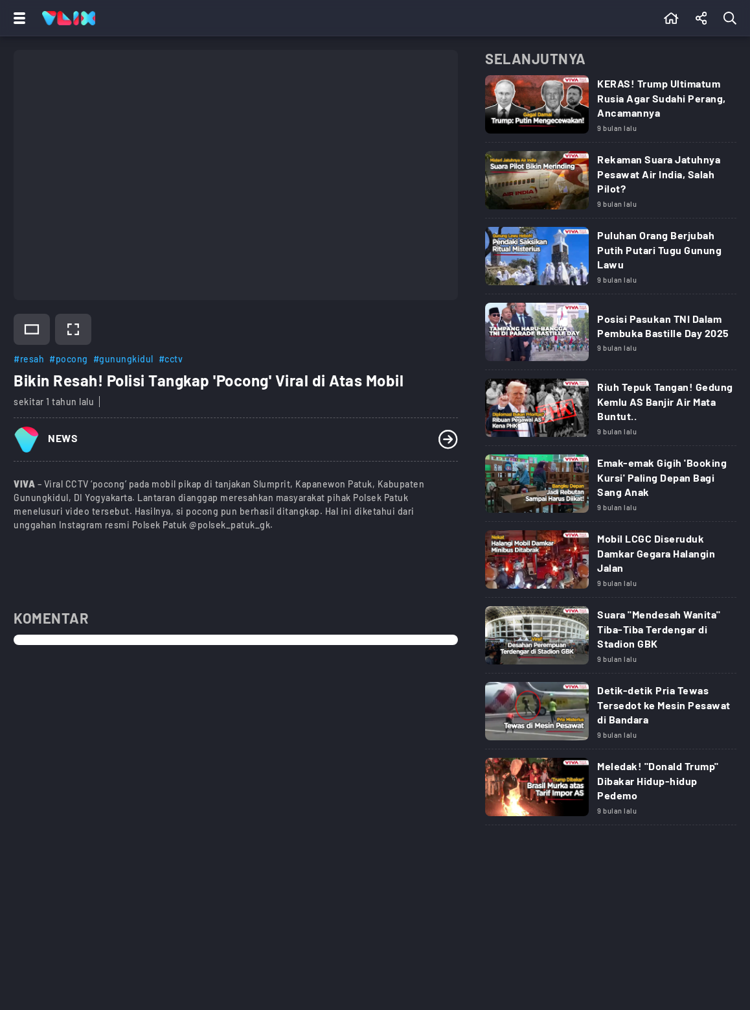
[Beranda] (671, 18)
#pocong (68, 358)
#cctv (171, 358)
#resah (29, 358)
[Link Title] (610, 109)
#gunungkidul (123, 358)
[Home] (69, 18)
